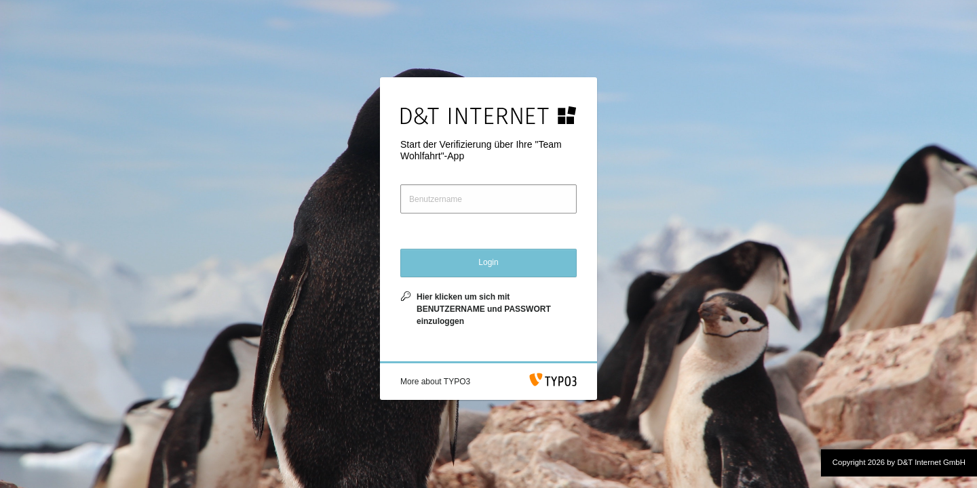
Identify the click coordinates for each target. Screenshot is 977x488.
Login (488, 262)
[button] (435, 381)
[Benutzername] (488, 199)
